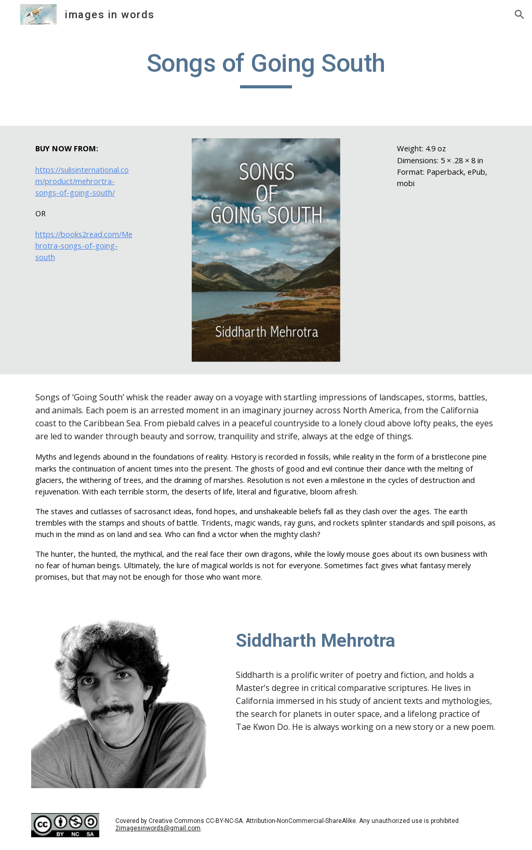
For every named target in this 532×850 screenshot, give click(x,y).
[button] (519, 14)
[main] (265, 68)
